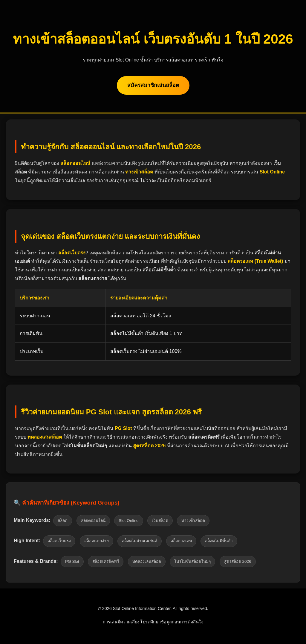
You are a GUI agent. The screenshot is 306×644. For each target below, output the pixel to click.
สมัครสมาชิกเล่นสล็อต (153, 85)
